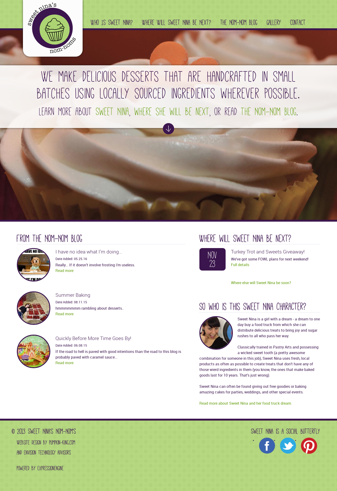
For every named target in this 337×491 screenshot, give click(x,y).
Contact (298, 22)
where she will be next (171, 111)
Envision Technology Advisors (47, 452)
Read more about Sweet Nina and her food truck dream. (245, 403)
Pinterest (309, 446)
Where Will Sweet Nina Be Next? (176, 22)
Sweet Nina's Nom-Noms (49, 29)
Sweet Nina (112, 111)
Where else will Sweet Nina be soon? (261, 282)
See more (168, 128)
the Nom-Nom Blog (269, 111)
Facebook (267, 446)
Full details (240, 264)
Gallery (274, 22)
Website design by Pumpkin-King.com (46, 442)
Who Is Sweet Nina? (112, 22)
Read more (64, 270)
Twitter (288, 446)
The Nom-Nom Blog (238, 22)
